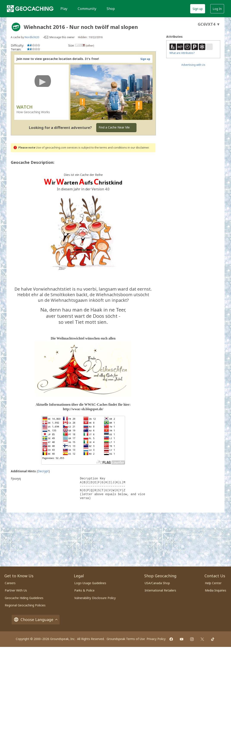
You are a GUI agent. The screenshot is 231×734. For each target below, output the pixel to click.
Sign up (198, 9)
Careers (10, 583)
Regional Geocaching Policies (25, 605)
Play (63, 8)
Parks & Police (84, 590)
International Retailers (160, 590)
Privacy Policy (156, 639)
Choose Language (36, 619)
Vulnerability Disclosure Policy (95, 598)
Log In (217, 9)
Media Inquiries (215, 590)
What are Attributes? (182, 53)
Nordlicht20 (32, 37)
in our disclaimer (138, 147)
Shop (111, 8)
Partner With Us (16, 590)
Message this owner (62, 37)
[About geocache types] (16, 27)
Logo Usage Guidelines (90, 583)
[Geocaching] (30, 8)
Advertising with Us (193, 65)
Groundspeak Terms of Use (126, 639)
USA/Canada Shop (157, 583)
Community (87, 8)
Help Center (213, 583)
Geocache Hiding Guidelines (24, 598)
